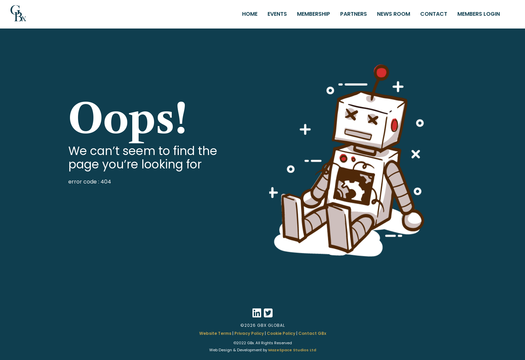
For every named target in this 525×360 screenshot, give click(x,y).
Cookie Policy (281, 333)
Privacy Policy (249, 333)
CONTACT (433, 14)
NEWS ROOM (393, 14)
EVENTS (277, 14)
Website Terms (215, 333)
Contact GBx (312, 333)
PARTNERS (353, 14)
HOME (249, 14)
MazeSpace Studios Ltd (292, 350)
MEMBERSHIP (313, 14)
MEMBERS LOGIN (478, 14)
